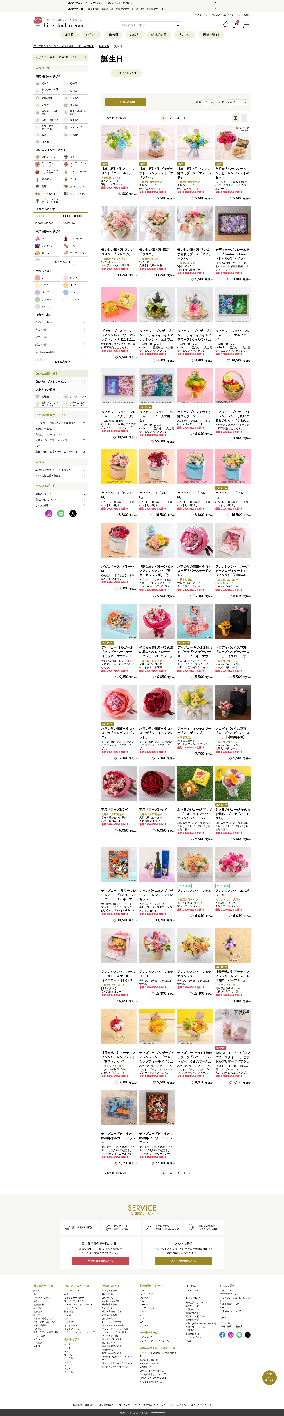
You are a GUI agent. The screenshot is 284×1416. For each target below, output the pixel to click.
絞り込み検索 (125, 102)
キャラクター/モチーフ (75, 1298)
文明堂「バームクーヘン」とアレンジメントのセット (232, 173)
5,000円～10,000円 (73, 216)
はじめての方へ (200, 15)
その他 (189, 1341)
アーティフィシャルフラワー (78, 1304)
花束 (66, 1294)
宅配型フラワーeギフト (48, 434)
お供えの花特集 (109, 1315)
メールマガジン (193, 1337)
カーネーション (147, 1308)
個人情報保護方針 (107, 1404)
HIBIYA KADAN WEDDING (154, 1378)
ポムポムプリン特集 (112, 1339)
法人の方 (185, 35)
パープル (68, 1358)
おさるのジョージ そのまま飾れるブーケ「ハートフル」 (232, 814)
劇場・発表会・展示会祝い (46, 1332)
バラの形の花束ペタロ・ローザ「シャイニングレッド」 (156, 733)
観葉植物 (68, 1311)
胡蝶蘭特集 (107, 1350)
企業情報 (77, 1404)
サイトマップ (168, 1404)
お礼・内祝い (39, 1336)
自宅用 (36, 1346)
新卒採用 (182, 1404)
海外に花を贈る (61, 428)
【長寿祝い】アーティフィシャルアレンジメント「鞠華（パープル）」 (232, 976)
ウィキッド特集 (109, 1291)
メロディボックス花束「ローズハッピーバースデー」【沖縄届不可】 (232, 733)
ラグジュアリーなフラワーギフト (118, 1363)
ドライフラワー (72, 1308)
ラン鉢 (67, 1315)
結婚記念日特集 (109, 1304)
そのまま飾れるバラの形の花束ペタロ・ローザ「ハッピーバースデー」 (156, 652)
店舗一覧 (211, 35)
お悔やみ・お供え (42, 1298)
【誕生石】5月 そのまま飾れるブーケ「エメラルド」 (194, 173)
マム (142, 1301)
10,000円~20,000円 (45, 223)
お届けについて (193, 1309)
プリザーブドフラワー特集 (115, 1329)
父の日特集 (107, 1298)
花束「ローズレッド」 (154, 809)
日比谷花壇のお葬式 (151, 1382)
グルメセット (70, 1322)
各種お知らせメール (195, 1327)
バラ (142, 1291)
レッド (67, 1344)
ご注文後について (228, 1294)
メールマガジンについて (231, 1307)
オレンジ (68, 1355)
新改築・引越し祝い (43, 1318)
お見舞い (37, 1343)
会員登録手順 (192, 1334)
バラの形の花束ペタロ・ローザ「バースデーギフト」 (194, 571)
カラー (143, 1315)
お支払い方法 (192, 1320)
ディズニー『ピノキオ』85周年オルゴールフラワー (118, 1138)
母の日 (113, 35)
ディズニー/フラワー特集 (114, 1332)
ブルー (67, 1362)
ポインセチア (146, 1294)
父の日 (36, 1301)
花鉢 (66, 1318)
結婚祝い (37, 1311)
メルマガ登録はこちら (183, 1260)
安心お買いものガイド (196, 1302)
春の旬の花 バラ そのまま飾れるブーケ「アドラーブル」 (194, 254)
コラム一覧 (224, 1323)
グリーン (68, 1365)
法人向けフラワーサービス (115, 1367)
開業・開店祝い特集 (112, 1346)
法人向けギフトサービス (51, 381)
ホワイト (68, 1369)
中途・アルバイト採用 (200, 1404)
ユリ (142, 1322)
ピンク (67, 1348)
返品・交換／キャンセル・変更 (201, 1323)
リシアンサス (146, 1311)
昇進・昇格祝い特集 (112, 1353)
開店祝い (37, 1315)
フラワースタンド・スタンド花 (79, 1332)
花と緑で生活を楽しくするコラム (53, 470)
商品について (192, 1306)
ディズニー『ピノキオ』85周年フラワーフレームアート (156, 1138)
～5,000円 (40, 216)
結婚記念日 (159, 35)
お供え (134, 35)
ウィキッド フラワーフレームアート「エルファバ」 (232, 335)
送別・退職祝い (41, 1325)
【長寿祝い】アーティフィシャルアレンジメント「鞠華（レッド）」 (118, 1057)
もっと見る (61, 261)
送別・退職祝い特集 (112, 1311)
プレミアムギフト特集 (113, 1325)
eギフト (91, 35)
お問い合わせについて (230, 1311)
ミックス (68, 1372)
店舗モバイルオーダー (152, 1371)
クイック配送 (146, 1337)
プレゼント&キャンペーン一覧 (154, 1341)
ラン (142, 1318)
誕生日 (69, 35)
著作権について (151, 1404)
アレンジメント (72, 1291)
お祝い (36, 1339)
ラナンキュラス (147, 1325)
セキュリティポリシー (130, 1404)
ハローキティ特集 (110, 1336)
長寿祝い (37, 1329)
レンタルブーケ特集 (112, 1322)
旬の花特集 (107, 1308)
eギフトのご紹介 (149, 1363)
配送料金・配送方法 (195, 1316)
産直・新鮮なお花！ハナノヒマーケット (61, 451)
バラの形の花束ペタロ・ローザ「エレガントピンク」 (118, 733)
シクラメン (145, 1298)
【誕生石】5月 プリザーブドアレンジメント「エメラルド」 (156, 173)
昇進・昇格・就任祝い (44, 1322)
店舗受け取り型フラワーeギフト (61, 440)
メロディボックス (126, 73)
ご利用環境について (229, 1304)
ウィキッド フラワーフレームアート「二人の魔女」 (156, 416)
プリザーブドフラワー (75, 1301)
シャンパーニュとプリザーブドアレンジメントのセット (156, 895)
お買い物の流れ (193, 1313)
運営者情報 (90, 1404)
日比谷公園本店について (153, 1374)
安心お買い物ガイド (222, 15)
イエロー (68, 1351)
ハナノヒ (61, 446)
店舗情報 (145, 1367)
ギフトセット (70, 1325)
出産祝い (37, 1308)
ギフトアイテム (72, 1329)
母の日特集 (107, 1294)
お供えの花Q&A (109, 1318)
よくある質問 (244, 15)
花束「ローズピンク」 (116, 809)
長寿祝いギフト (109, 1343)
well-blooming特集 (110, 1301)
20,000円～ (69, 223)
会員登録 (190, 1330)
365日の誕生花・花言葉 (48, 475)
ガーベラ (144, 1304)
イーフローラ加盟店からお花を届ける (61, 423)
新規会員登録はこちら (100, 1260)
